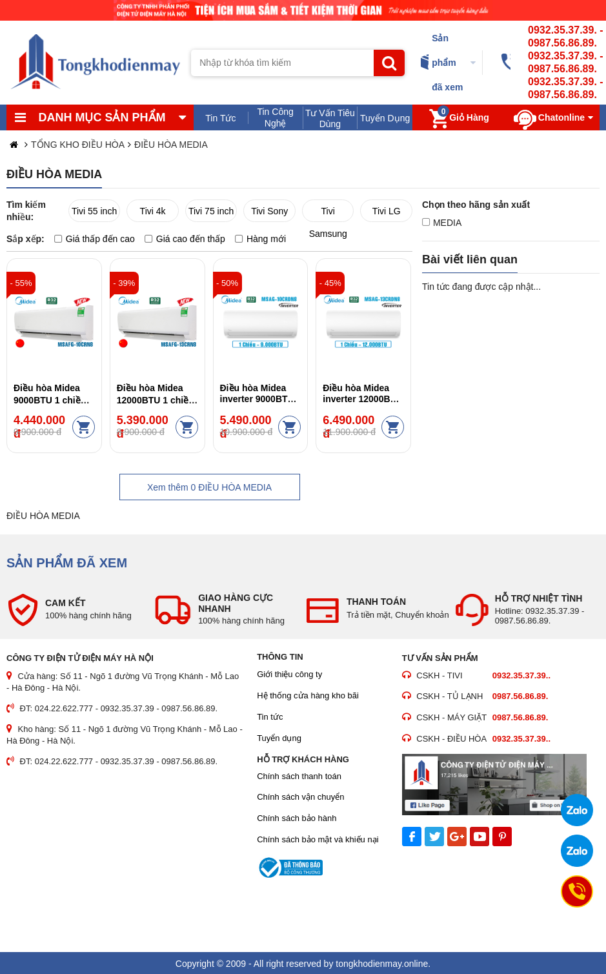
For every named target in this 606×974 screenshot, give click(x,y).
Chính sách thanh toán (299, 776)
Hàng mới (260, 239)
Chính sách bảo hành (296, 818)
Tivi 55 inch (94, 211)
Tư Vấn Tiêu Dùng (330, 118)
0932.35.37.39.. (521, 675)
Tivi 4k (153, 211)
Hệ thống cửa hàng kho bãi (308, 695)
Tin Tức (220, 118)
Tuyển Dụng (385, 118)
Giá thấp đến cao (94, 239)
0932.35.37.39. (562, 30)
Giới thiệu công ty (289, 674)
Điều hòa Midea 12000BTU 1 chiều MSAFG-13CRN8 (155, 399)
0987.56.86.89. (562, 42)
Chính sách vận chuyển (300, 797)
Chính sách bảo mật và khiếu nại (317, 839)
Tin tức (270, 717)
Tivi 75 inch (211, 211)
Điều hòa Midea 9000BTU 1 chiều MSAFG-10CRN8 (50, 399)
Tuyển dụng (279, 738)
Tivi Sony (269, 211)
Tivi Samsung (328, 214)
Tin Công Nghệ (275, 117)
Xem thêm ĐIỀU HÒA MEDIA (209, 487)
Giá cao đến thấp (185, 239)
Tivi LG (386, 211)
